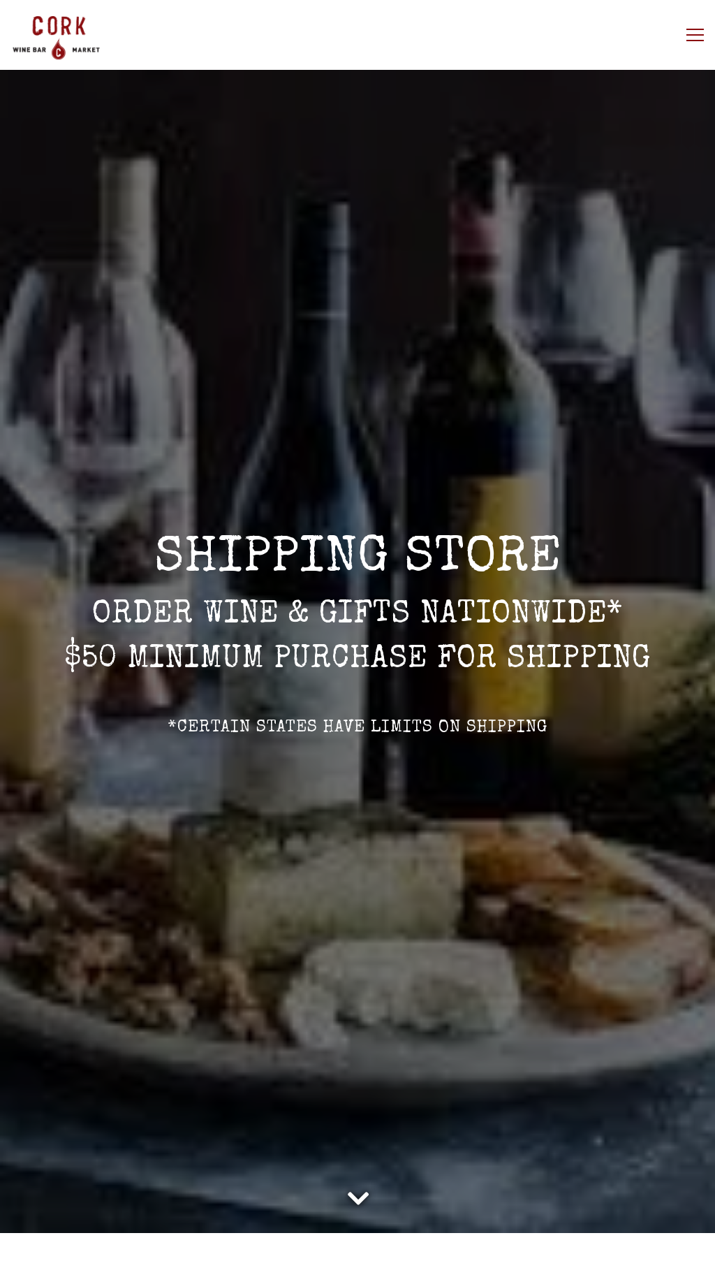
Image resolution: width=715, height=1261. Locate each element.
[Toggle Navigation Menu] (695, 34)
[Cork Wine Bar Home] (80, 34)
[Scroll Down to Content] (357, 1195)
